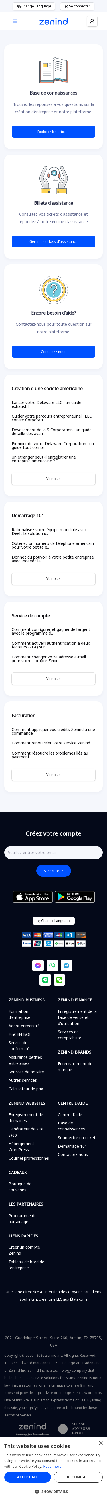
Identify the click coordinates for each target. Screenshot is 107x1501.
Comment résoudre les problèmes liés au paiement (50, 754)
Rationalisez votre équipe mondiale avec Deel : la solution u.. (49, 531)
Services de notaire (26, 1072)
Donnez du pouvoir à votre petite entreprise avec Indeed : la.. (53, 559)
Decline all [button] (78, 1477)
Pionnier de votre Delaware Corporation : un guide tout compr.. (53, 445)
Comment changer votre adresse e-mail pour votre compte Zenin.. (49, 658)
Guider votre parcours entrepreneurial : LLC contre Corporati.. (52, 417)
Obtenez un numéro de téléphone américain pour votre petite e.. (53, 545)
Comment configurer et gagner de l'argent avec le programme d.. (51, 631)
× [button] (100, 1443)
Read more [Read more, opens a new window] (52, 1466)
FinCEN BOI (20, 1034)
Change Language (34, 6)
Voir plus (53, 478)
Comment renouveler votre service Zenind (51, 743)
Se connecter (77, 6)
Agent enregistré (24, 1025)
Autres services (23, 1080)
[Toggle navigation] (15, 21)
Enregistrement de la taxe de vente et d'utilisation (77, 1017)
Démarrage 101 (72, 1146)
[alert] (53, 1469)
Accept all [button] (27, 1477)
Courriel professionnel (29, 1158)
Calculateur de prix (26, 1088)
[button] (53, 1491)
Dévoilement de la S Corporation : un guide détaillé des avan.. (52, 431)
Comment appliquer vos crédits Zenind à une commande (53, 731)
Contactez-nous (53, 351)
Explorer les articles (53, 131)
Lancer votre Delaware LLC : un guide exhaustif (46, 404)
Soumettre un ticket (77, 1137)
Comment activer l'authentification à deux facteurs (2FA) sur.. (51, 645)
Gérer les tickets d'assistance (53, 241)
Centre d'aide (70, 1114)
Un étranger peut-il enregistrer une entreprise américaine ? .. (44, 458)
